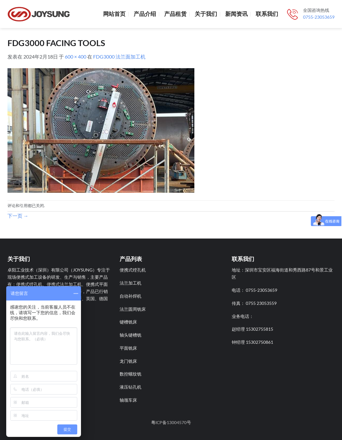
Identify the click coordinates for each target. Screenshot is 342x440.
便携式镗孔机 (133, 269)
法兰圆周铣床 (133, 309)
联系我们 (267, 14)
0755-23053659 (319, 17)
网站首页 (114, 14)
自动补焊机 (130, 296)
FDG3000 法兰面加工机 (119, 56)
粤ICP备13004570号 (171, 422)
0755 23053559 (261, 303)
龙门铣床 (128, 361)
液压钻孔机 (130, 387)
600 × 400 (75, 56)
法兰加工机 (130, 283)
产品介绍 (145, 14)
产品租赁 (175, 14)
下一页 (17, 216)
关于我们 (206, 14)
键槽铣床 (128, 321)
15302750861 (259, 342)
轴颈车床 (128, 400)
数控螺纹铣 (130, 373)
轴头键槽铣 (130, 335)
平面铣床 (128, 348)
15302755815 (259, 329)
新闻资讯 (236, 14)
